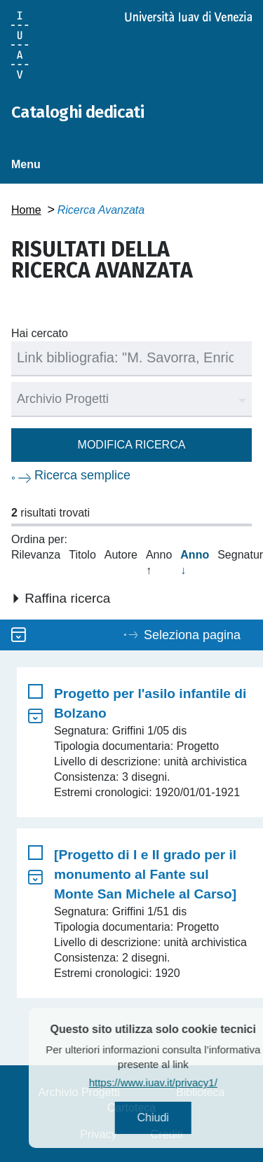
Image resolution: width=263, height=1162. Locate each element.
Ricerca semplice (82, 475)
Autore (120, 555)
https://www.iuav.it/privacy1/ (168, 1082)
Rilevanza (35, 555)
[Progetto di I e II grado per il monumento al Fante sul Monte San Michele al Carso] (145, 874)
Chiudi (168, 1117)
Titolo (82, 555)
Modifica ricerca (132, 445)
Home (26, 210)
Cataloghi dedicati (77, 112)
